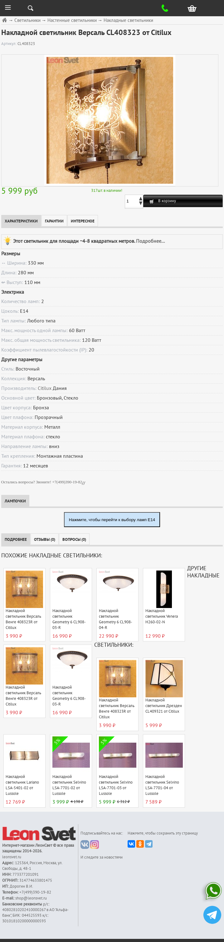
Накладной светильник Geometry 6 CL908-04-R (115, 619)
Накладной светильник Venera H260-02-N (161, 616)
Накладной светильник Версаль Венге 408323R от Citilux (23, 619)
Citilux (44, 388)
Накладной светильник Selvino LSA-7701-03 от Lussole (116, 785)
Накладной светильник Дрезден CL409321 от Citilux (163, 706)
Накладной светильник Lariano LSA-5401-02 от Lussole (22, 785)
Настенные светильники (72, 20)
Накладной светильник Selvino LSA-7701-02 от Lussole (69, 785)
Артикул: (9, 43)
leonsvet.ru (11, 857)
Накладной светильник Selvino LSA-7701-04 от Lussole (162, 785)
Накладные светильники (128, 20)
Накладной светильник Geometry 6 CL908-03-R (69, 619)
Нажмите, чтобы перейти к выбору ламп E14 (112, 519)
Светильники (27, 20)
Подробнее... (150, 241)
